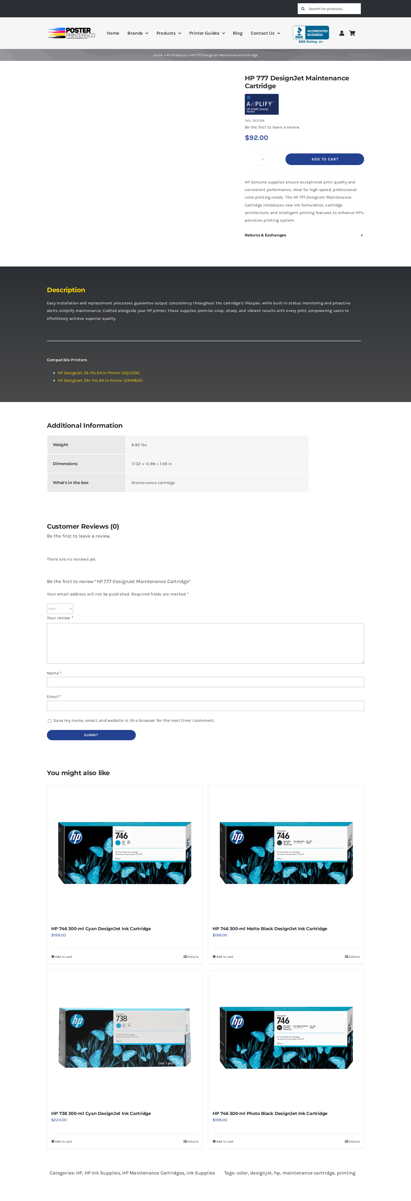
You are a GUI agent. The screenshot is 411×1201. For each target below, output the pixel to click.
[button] (304, 235)
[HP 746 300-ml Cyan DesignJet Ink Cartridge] (125, 853)
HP (79, 1173)
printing (346, 1173)
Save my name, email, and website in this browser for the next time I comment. (133, 720)
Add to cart (325, 159)
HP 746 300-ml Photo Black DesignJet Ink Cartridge (270, 1113)
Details (192, 957)
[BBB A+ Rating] (311, 23)
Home (158, 55)
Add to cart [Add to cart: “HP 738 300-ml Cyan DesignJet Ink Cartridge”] (63, 1141)
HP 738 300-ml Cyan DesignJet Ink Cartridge (101, 1113)
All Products (176, 55)
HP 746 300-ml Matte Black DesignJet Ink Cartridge (270, 928)
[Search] (303, 8)
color (242, 1173)
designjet (261, 1173)
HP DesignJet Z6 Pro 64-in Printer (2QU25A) (99, 372)
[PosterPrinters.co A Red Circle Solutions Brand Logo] (71, 29)
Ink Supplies (201, 1173)
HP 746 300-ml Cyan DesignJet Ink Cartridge (101, 928)
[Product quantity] (263, 159)
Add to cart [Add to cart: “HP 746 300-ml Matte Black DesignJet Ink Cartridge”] (224, 957)
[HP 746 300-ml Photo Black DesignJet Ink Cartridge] (286, 1037)
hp (277, 1173)
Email (54, 696)
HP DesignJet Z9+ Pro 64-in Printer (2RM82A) (100, 380)
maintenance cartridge (308, 1173)
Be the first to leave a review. (272, 127)
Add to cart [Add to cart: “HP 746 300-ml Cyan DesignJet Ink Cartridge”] (63, 957)
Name (54, 673)
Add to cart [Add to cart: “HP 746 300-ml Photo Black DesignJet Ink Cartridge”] (224, 1141)
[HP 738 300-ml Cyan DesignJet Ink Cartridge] (125, 1037)
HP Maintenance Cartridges (153, 1173)
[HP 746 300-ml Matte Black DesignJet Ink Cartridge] (286, 853)
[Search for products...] (329, 8)
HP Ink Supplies (102, 1173)
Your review (60, 617)
